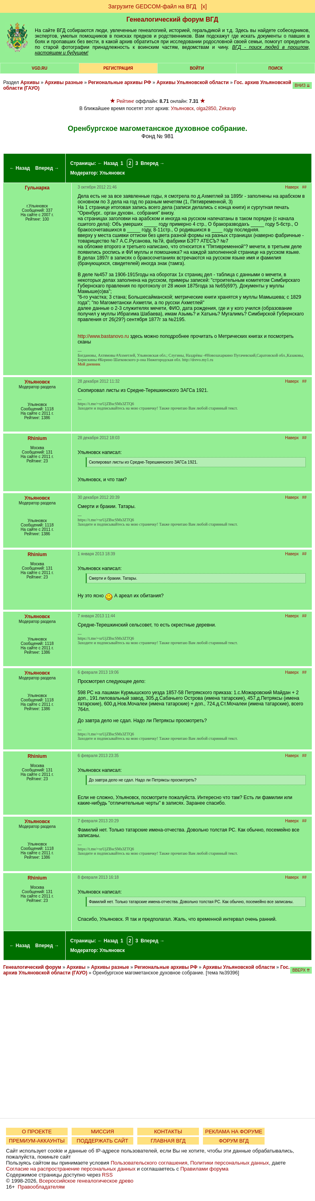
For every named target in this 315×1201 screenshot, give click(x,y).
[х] (204, 6)
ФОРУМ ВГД (234, 1141)
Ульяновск (182, 108)
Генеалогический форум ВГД (172, 19)
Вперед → (47, 168)
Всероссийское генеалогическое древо (86, 1181)
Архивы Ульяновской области (192, 82)
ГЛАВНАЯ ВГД (168, 1141)
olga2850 (206, 108)
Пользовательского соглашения (148, 1163)
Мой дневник (89, 364)
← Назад (20, 168)
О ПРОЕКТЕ (37, 1132)
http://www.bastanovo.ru (103, 336)
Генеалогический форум (32, 967)
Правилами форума (205, 1169)
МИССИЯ (102, 1132)
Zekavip (227, 108)
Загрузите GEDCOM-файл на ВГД (152, 6)
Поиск (276, 68)
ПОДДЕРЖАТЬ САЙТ (102, 1141)
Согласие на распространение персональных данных (70, 1169)
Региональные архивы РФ (119, 82)
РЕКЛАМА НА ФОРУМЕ (233, 1132)
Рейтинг (125, 101)
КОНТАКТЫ (168, 1132)
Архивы (30, 82)
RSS (107, 1175)
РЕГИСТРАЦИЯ (118, 68)
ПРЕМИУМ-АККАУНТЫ (36, 1141)
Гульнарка (37, 188)
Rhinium (37, 438)
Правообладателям (41, 1187)
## (304, 187)
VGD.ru (39, 68)
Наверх (292, 187)
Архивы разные (64, 82)
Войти (197, 68)
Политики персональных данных (229, 1163)
